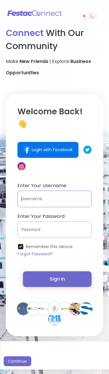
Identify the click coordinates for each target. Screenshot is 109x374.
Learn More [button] (80, 353)
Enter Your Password (41, 216)
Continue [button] (17, 361)
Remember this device (49, 247)
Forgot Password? (35, 254)
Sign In (57, 279)
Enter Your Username (41, 185)
